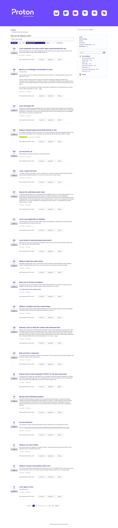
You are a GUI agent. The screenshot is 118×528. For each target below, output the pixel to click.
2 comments (21, 268)
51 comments (22, 55)
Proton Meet (85, 67)
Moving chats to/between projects (31, 397)
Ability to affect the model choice (31, 261)
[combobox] (91, 52)
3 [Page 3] (38, 505)
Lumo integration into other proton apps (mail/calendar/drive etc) (42, 48)
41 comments (22, 115)
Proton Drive (85, 63)
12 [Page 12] (52, 505)
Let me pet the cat (25, 151)
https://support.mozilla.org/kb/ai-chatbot (31, 289)
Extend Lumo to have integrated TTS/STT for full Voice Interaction (43, 374)
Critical (60, 60)
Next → (57, 505)
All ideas (81, 40)
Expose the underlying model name (32, 192)
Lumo (83, 62)
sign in (91, 29)
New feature (28, 55)
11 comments (22, 226)
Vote (14, 52)
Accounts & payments (87, 58)
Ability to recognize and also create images (34, 306)
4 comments (21, 204)
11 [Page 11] (49, 505)
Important (51, 60)
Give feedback (86, 56)
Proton (84, 74)
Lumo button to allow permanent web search (35, 240)
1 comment (21, 451)
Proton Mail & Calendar (87, 65)
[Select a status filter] (51, 43)
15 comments (31, 137)
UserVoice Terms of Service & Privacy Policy (59, 524)
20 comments (22, 177)
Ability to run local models (28, 445)
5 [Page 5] (43, 505)
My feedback (60, 42)
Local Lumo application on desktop (32, 219)
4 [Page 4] (41, 505)
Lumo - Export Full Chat (28, 171)
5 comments (21, 292)
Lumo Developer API (26, 106)
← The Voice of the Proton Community (19, 32)
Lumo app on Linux (26, 487)
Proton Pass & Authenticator (88, 69)
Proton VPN (85, 71)
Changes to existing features (85, 44)
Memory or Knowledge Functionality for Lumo (36, 69)
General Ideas (85, 60)
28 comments (22, 156)
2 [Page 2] (36, 505)
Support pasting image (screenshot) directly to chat (38, 130)
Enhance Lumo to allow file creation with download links (39, 327)
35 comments (22, 91)
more (40, 88)
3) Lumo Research (25, 422)
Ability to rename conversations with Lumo (34, 466)
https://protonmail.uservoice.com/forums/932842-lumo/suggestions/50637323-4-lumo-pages (46, 427)
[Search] (104, 52)
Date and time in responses (29, 353)
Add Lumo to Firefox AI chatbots (31, 282)
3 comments (21, 313)
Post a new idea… (83, 39)
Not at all (42, 60)
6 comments (21, 247)
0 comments (21, 430)
